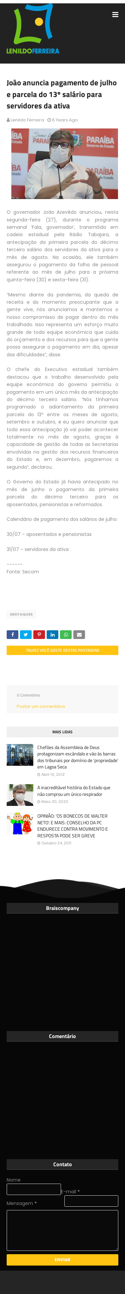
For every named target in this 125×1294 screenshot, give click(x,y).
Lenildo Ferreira (27, 120)
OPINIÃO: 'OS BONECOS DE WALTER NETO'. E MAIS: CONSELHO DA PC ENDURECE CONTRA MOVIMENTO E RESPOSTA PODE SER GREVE (72, 826)
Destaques (21, 614)
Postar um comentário (41, 706)
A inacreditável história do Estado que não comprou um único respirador (73, 790)
